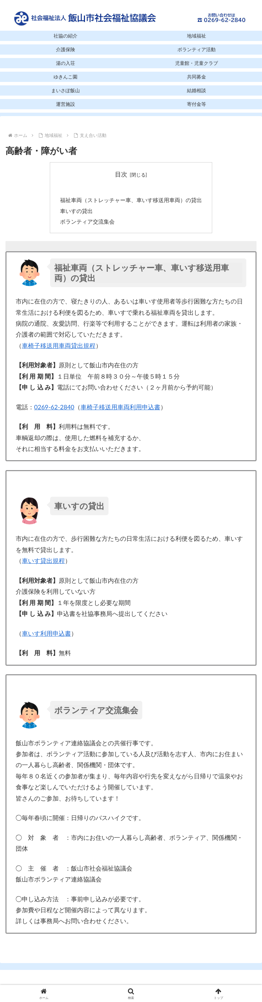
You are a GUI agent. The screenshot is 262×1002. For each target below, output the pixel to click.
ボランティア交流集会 (87, 223)
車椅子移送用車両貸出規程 (59, 347)
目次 (121, 174)
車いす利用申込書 (46, 635)
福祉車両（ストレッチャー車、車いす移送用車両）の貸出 (131, 201)
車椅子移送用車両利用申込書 (120, 408)
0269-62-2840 (54, 408)
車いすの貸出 (76, 212)
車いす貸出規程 (43, 562)
